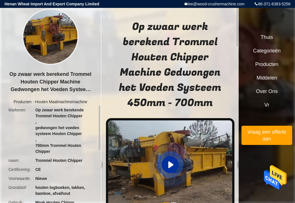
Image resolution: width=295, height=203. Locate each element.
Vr (266, 105)
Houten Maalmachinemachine (61, 102)
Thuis (267, 37)
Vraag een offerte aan (266, 135)
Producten (23, 102)
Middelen (266, 78)
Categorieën (267, 51)
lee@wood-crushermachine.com (216, 4)
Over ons (267, 91)
